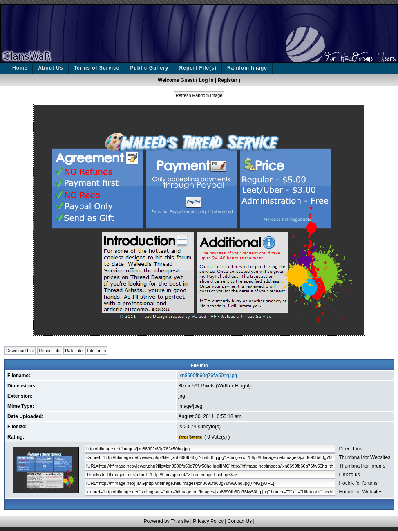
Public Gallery (149, 68)
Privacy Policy (208, 521)
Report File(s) (198, 68)
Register (227, 80)
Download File (20, 350)
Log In (206, 80)
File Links (96, 350)
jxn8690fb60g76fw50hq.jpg (208, 375)
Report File (49, 350)
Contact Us (240, 521)
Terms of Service (97, 68)
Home (19, 68)
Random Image (247, 68)
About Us (50, 68)
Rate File (74, 350)
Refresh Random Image (199, 95)
